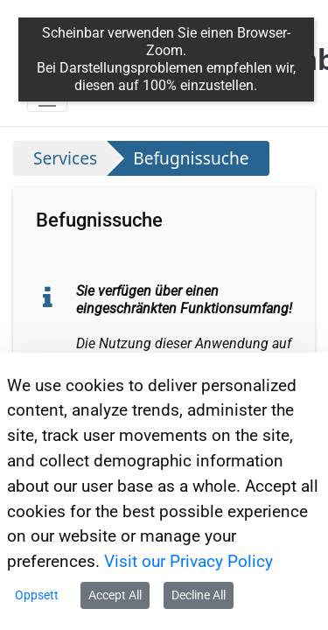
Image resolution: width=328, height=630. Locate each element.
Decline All (198, 595)
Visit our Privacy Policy (188, 561)
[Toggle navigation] (47, 98)
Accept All (115, 595)
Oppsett (37, 595)
